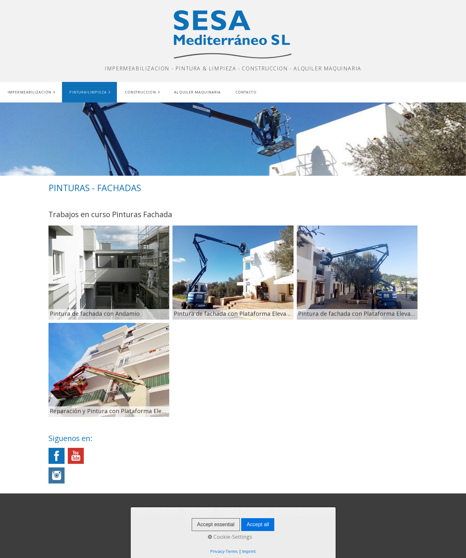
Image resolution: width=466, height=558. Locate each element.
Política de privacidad (304, 509)
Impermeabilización (29, 92)
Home (141, 509)
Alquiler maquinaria (197, 92)
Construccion (140, 92)
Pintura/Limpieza (87, 92)
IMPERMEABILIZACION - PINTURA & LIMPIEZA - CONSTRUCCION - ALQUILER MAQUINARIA (233, 68)
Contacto (246, 92)
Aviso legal (198, 509)
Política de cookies (243, 509)
